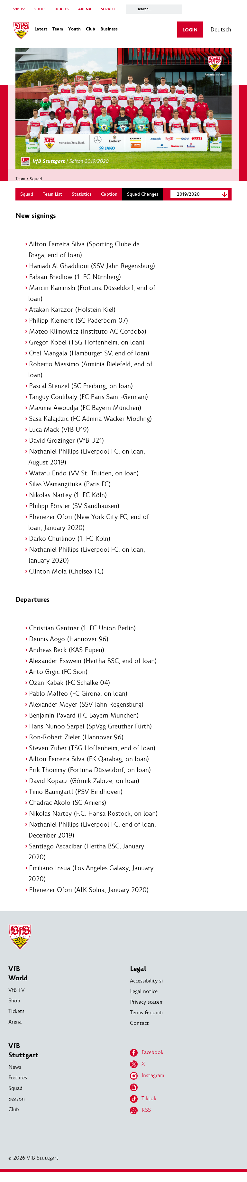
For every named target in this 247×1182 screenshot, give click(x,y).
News (14, 1077)
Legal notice (144, 1001)
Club (13, 1119)
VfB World (18, 983)
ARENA (84, 9)
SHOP (39, 9)
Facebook (146, 1063)
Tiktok (143, 1109)
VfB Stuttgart (23, 1060)
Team (21, 178)
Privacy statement (150, 1011)
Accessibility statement (156, 990)
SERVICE (108, 9)
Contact (139, 1033)
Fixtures (17, 1087)
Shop (14, 1010)
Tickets (16, 1021)
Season (16, 1108)
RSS (140, 1120)
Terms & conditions (152, 1022)
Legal (138, 978)
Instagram (147, 1086)
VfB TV (19, 9)
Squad (37, 178)
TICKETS (61, 9)
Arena (15, 1031)
